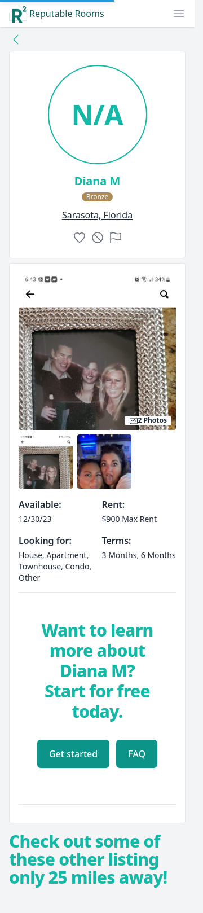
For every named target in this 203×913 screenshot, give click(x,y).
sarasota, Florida (97, 215)
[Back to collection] (16, 39)
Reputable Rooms (56, 14)
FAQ (136, 754)
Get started (73, 754)
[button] (178, 13)
